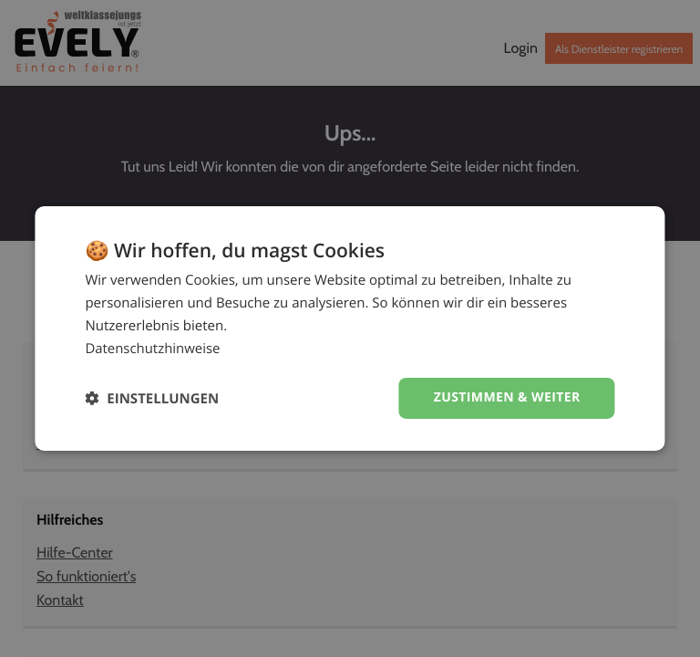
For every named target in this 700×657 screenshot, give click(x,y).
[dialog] (349, 328)
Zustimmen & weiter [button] (507, 397)
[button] (152, 398)
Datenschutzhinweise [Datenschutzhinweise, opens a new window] (153, 348)
